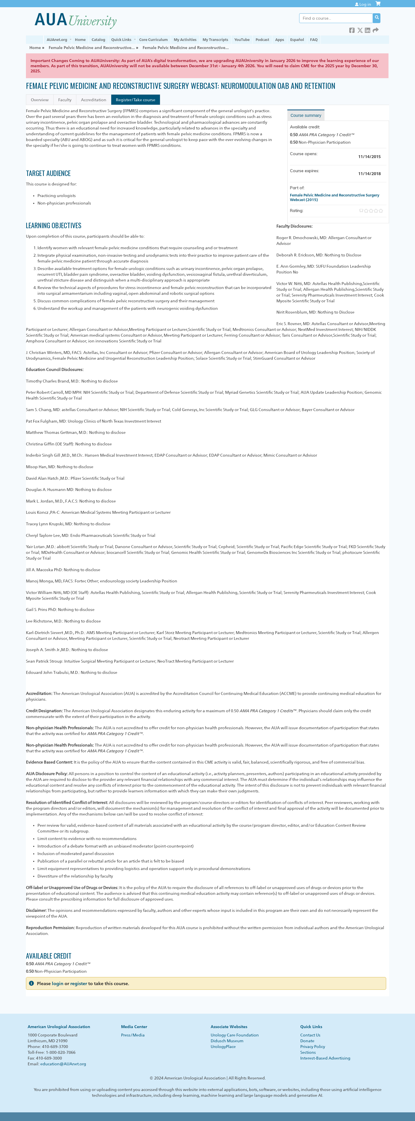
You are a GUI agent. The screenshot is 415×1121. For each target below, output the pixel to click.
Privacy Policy (312, 1046)
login (57, 983)
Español (297, 39)
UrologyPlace (223, 1046)
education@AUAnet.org (63, 1064)
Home (80, 39)
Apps (279, 39)
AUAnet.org (57, 39)
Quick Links (121, 39)
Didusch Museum (227, 1040)
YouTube (242, 39)
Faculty (64, 100)
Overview (40, 100)
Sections (308, 1052)
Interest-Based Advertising (325, 1058)
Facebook (352, 29)
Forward (375, 29)
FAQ (314, 39)
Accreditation (93, 100)
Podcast (262, 39)
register (78, 983)
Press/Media (133, 1035)
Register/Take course (135, 100)
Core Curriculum (153, 39)
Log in (365, 4)
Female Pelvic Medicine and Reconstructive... (92, 47)
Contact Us (310, 1035)
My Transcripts (215, 39)
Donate (307, 1040)
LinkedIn (368, 29)
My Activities (185, 39)
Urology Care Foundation (235, 1035)
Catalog (98, 39)
